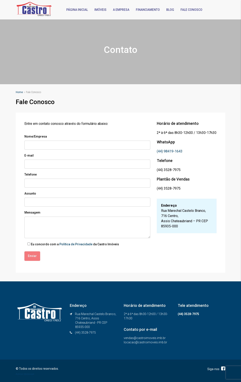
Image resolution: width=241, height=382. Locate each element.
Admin (19, 373)
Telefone (30, 174)
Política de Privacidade (75, 244)
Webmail (29, 373)
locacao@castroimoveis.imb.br (145, 342)
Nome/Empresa (35, 136)
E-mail (29, 155)
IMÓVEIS (100, 9)
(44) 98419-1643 (169, 151)
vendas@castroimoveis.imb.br (145, 337)
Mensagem (32, 212)
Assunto (30, 193)
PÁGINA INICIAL (77, 9)
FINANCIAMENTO (148, 9)
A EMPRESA (121, 9)
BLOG (170, 9)
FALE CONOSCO (191, 9)
